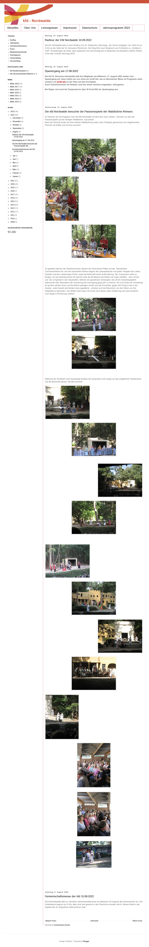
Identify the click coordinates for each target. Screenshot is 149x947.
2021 (12, 181)
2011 (12, 215)
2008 (12, 222)
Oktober (16, 125)
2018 (12, 191)
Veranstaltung (15, 58)
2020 (12, 184)
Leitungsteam (49, 27)
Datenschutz (89, 27)
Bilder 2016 (14, 84)
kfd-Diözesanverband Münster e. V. (23, 74)
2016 (12, 198)
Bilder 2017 (14, 87)
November (17, 121)
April (14, 166)
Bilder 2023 (14, 102)
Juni (14, 159)
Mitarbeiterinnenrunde (18, 52)
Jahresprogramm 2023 (116, 27)
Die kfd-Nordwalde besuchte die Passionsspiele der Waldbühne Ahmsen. (89, 111)
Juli (14, 156)
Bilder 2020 (14, 93)
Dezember (17, 118)
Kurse (12, 49)
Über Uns (30, 27)
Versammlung (15, 61)
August (16, 132)
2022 (12, 115)
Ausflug (13, 40)
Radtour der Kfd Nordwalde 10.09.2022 (68, 40)
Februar (16, 173)
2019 (12, 187)
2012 (12, 212)
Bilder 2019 (14, 90)
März (15, 169)
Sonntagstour (15, 55)
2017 (12, 194)
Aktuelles (12, 27)
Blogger (86, 941)
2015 (12, 201)
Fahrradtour (14, 43)
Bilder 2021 (14, 96)
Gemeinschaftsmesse (18, 46)
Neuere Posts (50, 921)
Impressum (70, 27)
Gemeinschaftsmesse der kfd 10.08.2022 (69, 896)
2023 (12, 111)
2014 (12, 205)
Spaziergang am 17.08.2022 (61, 71)
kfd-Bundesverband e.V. (19, 71)
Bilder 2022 (14, 99)
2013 (12, 208)
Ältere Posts (137, 921)
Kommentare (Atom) (62, 925)
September (17, 128)
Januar (15, 176)
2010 (12, 218)
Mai (14, 163)
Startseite (94, 921)
